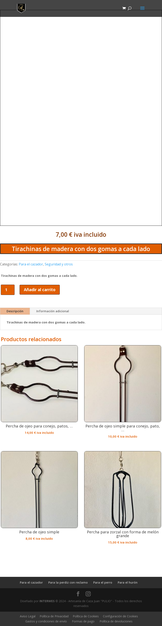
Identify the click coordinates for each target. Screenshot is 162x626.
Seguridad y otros (59, 264)
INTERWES (47, 601)
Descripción (15, 311)
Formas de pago (83, 621)
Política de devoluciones (116, 621)
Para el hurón (128, 582)
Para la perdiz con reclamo (68, 582)
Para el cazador (31, 264)
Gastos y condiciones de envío (46, 621)
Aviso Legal (27, 616)
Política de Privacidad (54, 616)
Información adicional (52, 311)
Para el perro (102, 582)
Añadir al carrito (39, 289)
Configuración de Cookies (120, 616)
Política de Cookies (86, 616)
